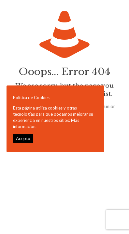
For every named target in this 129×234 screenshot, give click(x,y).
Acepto (23, 138)
